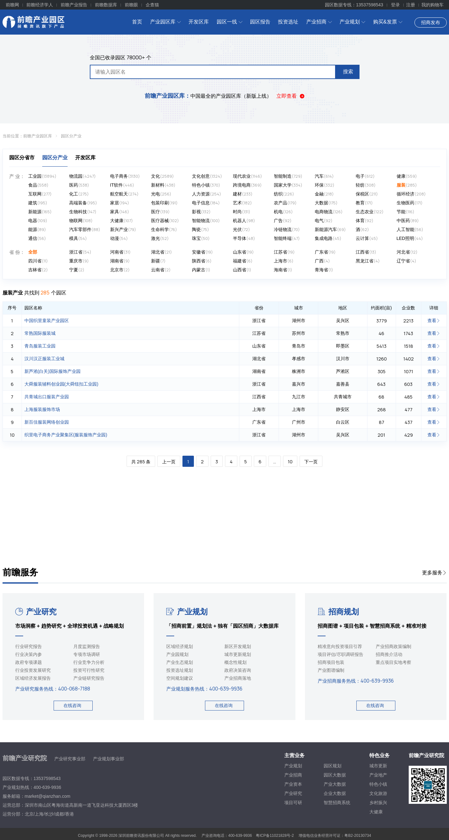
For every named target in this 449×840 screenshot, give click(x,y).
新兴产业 (123, 229)
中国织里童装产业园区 (46, 320)
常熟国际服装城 (40, 333)
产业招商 (319, 21)
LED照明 (410, 238)
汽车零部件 (84, 229)
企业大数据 (335, 793)
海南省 (283, 270)
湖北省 (161, 252)
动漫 (119, 238)
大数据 (326, 203)
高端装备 (83, 203)
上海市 (284, 261)
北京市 (120, 270)
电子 (365, 176)
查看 (433, 320)
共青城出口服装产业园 (46, 396)
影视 (201, 212)
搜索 (348, 71)
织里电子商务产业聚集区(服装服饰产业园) (65, 434)
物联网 (81, 220)
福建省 (243, 261)
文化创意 (207, 176)
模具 (78, 238)
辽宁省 (406, 261)
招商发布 (430, 22)
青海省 (324, 270)
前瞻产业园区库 (37, 136)
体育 (364, 220)
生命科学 (164, 229)
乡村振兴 (378, 802)
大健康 (121, 220)
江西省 (366, 252)
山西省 (242, 270)
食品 (38, 185)
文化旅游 (378, 793)
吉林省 (38, 270)
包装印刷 (164, 203)
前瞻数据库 (106, 4)
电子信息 (206, 203)
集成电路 (328, 238)
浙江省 (80, 252)
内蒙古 (201, 270)
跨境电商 (247, 185)
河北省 (407, 252)
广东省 (325, 252)
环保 (324, 185)
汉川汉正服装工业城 (44, 358)
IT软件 (122, 185)
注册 (410, 4)
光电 (161, 194)
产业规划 (352, 21)
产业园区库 (165, 21)
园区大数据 (335, 774)
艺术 (242, 203)
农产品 (285, 203)
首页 (137, 21)
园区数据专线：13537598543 (354, 4)
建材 (243, 194)
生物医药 (410, 203)
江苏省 (284, 252)
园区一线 (229, 21)
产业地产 (378, 774)
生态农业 (370, 212)
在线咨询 (72, 705)
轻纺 (366, 185)
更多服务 (434, 572)
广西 (322, 261)
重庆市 (79, 261)
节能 (405, 212)
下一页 (311, 462)
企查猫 (152, 4)
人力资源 (206, 194)
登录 (395, 4)
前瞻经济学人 (39, 4)
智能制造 (288, 176)
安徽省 (202, 252)
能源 (37, 229)
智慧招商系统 (337, 802)
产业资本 (293, 784)
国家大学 (288, 185)
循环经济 (411, 194)
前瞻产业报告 (74, 4)
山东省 (243, 252)
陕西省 (202, 261)
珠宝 (201, 238)
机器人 (244, 220)
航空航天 (124, 194)
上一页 (168, 462)
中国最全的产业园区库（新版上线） (208, 96)
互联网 (40, 194)
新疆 (158, 261)
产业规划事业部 (108, 758)
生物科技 (82, 212)
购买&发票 (387, 21)
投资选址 (288, 21)
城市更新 (378, 765)
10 (290, 462)
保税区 (367, 194)
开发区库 (198, 21)
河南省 (120, 252)
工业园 (42, 176)
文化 (162, 176)
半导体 (244, 238)
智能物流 (206, 220)
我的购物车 (432, 4)
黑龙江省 (368, 261)
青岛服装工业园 (40, 345)
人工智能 (410, 229)
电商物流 (329, 212)
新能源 (40, 212)
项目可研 (293, 802)
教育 (364, 203)
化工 (79, 194)
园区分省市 (22, 157)
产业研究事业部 (69, 758)
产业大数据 (335, 784)
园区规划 (332, 765)
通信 (37, 238)
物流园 (82, 176)
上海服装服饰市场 (42, 409)
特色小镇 (206, 185)
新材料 (163, 185)
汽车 (324, 176)
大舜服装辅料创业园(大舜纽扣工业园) (61, 384)
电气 (324, 220)
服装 (407, 185)
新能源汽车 (330, 229)
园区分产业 (71, 136)
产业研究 (35, 611)
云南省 (161, 270)
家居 (119, 203)
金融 (324, 194)
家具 (119, 212)
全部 (32, 252)
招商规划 (338, 611)
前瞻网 (12, 4)
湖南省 (120, 261)
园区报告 (260, 21)
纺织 (284, 194)
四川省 (38, 261)
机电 (283, 212)
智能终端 (287, 238)
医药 (79, 185)
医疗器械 (165, 220)
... (274, 462)
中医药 (408, 220)
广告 (283, 220)
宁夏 (76, 270)
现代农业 (247, 176)
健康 (407, 176)
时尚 (241, 212)
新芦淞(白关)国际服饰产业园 (52, 371)
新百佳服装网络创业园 (46, 422)
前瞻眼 (131, 4)
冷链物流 (287, 229)
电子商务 (125, 176)
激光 (160, 238)
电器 (37, 220)
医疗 (160, 212)
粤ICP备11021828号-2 (275, 835)
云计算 (367, 238)
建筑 (37, 203)
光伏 (241, 229)
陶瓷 (200, 229)
